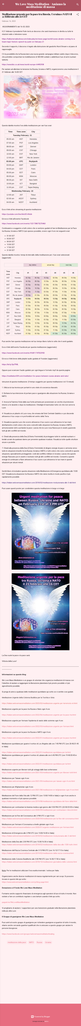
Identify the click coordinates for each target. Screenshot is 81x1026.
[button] (77, 15)
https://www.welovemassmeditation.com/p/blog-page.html (25, 882)
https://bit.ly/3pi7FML (10, 364)
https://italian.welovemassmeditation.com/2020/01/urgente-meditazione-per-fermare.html (38, 827)
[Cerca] (77, 5)
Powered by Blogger (40, 1017)
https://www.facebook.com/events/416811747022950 (23, 353)
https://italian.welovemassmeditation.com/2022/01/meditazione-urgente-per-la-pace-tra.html (39, 738)
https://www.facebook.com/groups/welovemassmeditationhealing (28, 934)
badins (47, 1021)
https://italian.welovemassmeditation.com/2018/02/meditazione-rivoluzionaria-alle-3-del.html (39, 836)
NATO (31, 942)
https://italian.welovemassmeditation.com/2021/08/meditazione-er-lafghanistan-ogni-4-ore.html (40, 790)
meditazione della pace (17, 942)
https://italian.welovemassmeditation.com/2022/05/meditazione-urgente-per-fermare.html (38, 726)
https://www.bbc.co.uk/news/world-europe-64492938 (23, 64)
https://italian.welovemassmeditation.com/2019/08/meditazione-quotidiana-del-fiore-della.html (39, 801)
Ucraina (48, 942)
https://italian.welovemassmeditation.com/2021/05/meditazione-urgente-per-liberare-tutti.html (39, 772)
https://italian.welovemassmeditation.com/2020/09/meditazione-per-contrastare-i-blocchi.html (39, 810)
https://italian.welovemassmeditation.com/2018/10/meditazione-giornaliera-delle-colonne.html (39, 862)
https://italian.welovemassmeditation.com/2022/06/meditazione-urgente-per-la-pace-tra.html (39, 715)
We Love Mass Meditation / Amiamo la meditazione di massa (40, 5)
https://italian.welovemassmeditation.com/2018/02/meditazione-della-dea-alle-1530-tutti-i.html (39, 845)
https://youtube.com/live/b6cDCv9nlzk (17, 214)
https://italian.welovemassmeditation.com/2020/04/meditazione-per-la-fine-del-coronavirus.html (40, 819)
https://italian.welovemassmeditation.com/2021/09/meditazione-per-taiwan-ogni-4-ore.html (38, 781)
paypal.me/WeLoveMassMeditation (16, 902)
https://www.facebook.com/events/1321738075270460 (23, 223)
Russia (39, 942)
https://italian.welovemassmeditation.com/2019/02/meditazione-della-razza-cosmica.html (38, 853)
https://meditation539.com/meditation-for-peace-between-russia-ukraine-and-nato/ (35, 376)
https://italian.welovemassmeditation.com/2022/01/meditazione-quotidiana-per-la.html (36, 752)
